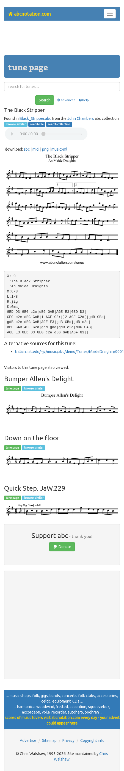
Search (45, 100)
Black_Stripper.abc (35, 118)
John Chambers (80, 118)
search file (37, 124)
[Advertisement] (62, 40)
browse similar (16, 124)
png (45, 149)
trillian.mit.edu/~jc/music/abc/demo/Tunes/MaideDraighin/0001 (69, 351)
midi (35, 149)
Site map (49, 740)
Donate (62, 547)
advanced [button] (66, 100)
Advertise (28, 740)
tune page (12, 388)
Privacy (68, 740)
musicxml (59, 149)
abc (27, 149)
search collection (59, 124)
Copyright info (92, 740)
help (83, 100)
